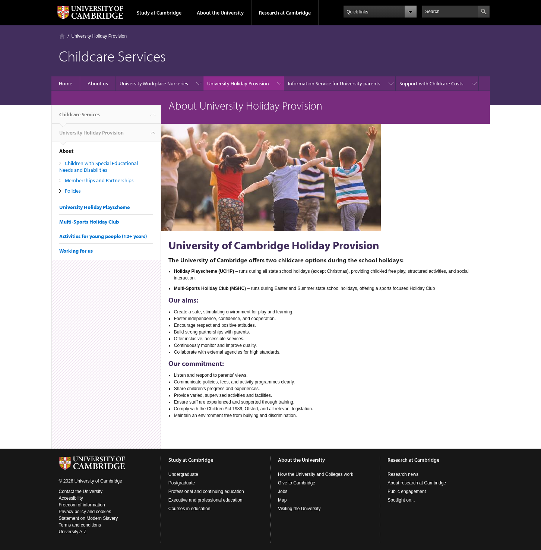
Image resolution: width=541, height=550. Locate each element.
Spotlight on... (401, 500)
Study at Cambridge (159, 12)
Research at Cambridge (285, 12)
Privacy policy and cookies (85, 511)
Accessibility (71, 498)
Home (62, 36)
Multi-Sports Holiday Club (89, 221)
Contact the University (80, 491)
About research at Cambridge (416, 483)
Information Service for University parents (334, 83)
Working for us (76, 250)
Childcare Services (79, 117)
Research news (402, 474)
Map (282, 500)
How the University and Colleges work (315, 474)
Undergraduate (183, 474)
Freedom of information (82, 505)
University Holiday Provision (99, 36)
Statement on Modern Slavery (88, 518)
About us (98, 83)
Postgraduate (181, 483)
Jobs (282, 491)
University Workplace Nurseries (154, 83)
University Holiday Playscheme (94, 207)
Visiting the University (299, 508)
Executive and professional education (205, 500)
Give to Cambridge (296, 483)
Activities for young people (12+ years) (103, 236)
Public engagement (406, 491)
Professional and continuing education (206, 491)
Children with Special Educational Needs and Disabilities (98, 166)
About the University (220, 12)
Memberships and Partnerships (99, 180)
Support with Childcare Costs (431, 83)
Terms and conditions (80, 525)
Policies (73, 190)
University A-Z (73, 531)
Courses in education (189, 508)
